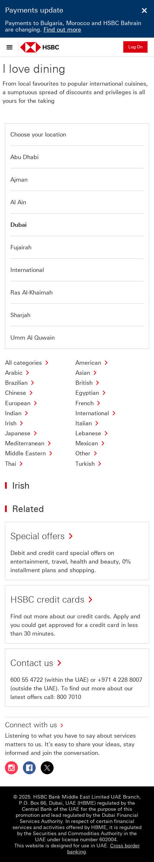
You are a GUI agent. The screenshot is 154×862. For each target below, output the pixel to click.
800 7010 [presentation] (69, 697)
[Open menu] (11, 47)
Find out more (62, 29)
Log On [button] (135, 46)
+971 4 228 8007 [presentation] (120, 679)
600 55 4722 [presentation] (26, 679)
